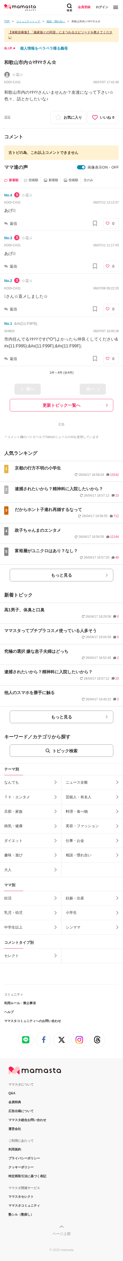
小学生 (71, 912)
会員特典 (14, 1102)
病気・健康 (13, 826)
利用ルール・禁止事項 (20, 1003)
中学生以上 (13, 927)
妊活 (8, 898)
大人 (8, 870)
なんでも (11, 782)
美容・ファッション (82, 826)
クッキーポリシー (21, 1167)
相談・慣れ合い (78, 855)
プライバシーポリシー (24, 1158)
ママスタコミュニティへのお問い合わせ (32, 1021)
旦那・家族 (13, 811)
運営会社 (14, 1128)
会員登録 (84, 7)
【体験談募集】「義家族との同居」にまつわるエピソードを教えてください (60, 34)
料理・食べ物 (77, 811)
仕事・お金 (75, 840)
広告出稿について (21, 1111)
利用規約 (14, 1149)
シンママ (73, 927)
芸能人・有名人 (78, 797)
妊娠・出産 (75, 898)
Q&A (12, 1093)
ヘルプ (9, 1012)
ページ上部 (61, 1234)
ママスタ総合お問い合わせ (27, 1120)
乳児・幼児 (13, 912)
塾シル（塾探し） (21, 1214)
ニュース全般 (77, 782)
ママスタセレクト (21, 1196)
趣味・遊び (13, 855)
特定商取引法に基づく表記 (27, 1176)
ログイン (102, 7)
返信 (13, 223)
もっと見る (61, 575)
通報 (7, 117)
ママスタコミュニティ (24, 1205)
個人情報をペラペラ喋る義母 (44, 48)
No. (8, 195)
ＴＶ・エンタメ (17, 797)
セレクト (11, 955)
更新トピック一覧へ (61, 405)
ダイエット (13, 840)
